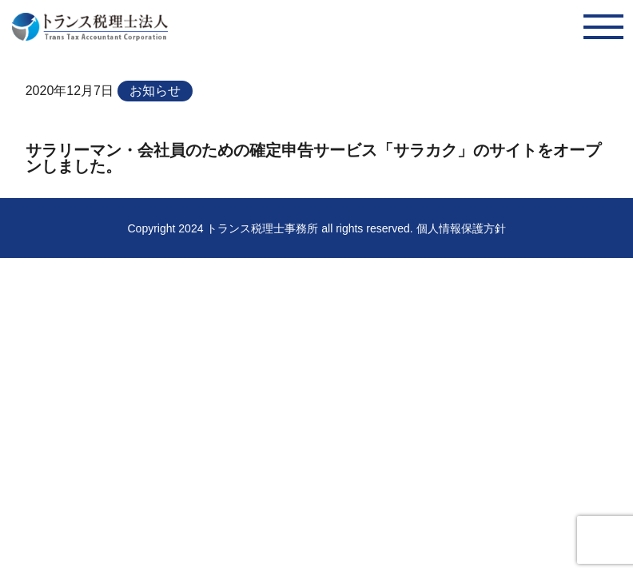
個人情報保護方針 (461, 228)
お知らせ (155, 90)
